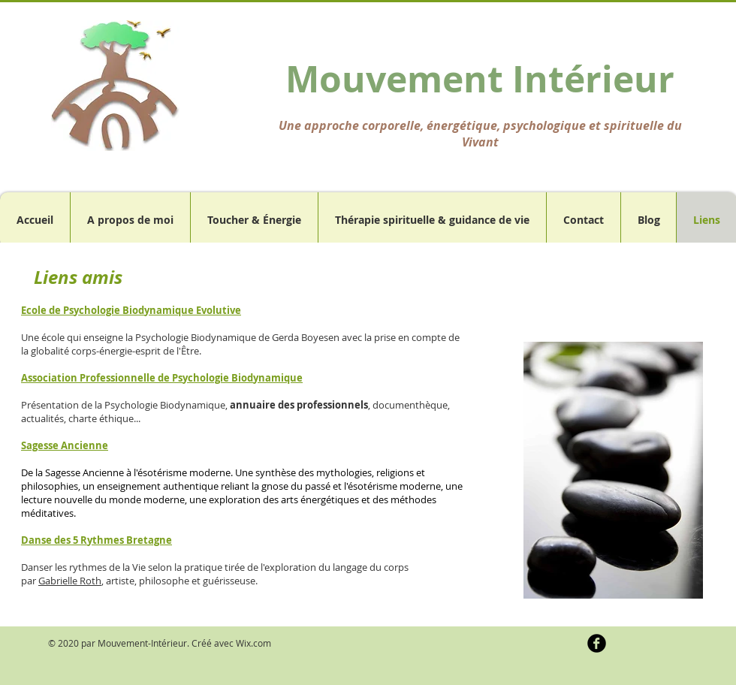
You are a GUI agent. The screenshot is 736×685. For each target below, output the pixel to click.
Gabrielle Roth (69, 580)
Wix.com (253, 643)
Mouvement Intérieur (479, 79)
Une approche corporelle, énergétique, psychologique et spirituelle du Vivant (480, 133)
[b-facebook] (596, 643)
